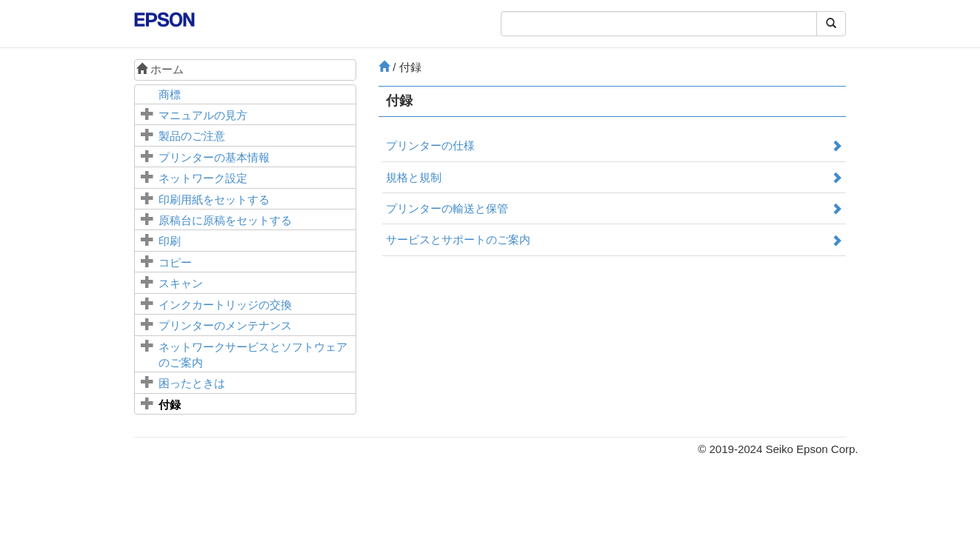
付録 (170, 404)
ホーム (160, 69)
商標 (170, 94)
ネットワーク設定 (203, 178)
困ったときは (192, 383)
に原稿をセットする (225, 220)
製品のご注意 (192, 136)
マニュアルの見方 (203, 115)
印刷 (170, 241)
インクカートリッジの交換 (225, 304)
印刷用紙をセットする (214, 199)
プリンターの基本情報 (214, 157)
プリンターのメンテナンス (225, 325)
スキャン (181, 283)
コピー (175, 262)
